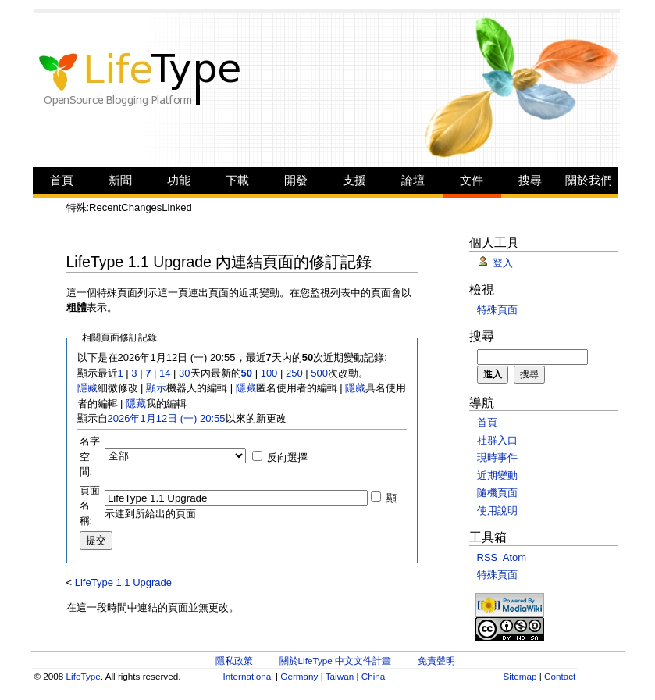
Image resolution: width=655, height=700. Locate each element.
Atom (514, 557)
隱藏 (87, 388)
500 (319, 373)
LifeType (83, 676)
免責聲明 (436, 660)
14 (164, 373)
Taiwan (340, 676)
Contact (559, 676)
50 (246, 373)
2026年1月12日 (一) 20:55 (167, 418)
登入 (503, 263)
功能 (178, 180)
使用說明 (497, 510)
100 (269, 373)
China (373, 676)
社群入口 (497, 440)
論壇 (413, 180)
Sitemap (520, 676)
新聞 (120, 180)
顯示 (156, 388)
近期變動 (497, 475)
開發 (296, 180)
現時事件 (497, 457)
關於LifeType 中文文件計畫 (335, 660)
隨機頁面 (497, 492)
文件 (471, 180)
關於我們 (588, 180)
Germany (299, 676)
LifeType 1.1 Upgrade (123, 582)
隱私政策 (234, 660)
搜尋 (530, 180)
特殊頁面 (497, 310)
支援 (354, 180)
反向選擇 (287, 457)
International (248, 676)
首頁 (61, 180)
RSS (487, 557)
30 (184, 373)
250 (294, 373)
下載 (237, 180)
